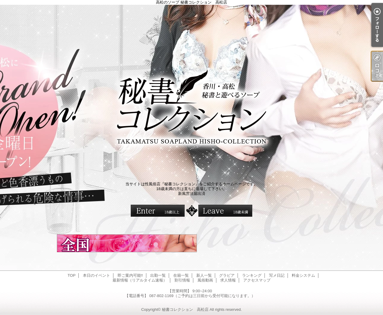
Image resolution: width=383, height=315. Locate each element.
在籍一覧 (181, 275)
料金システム (303, 275)
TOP (72, 275)
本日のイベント (96, 275)
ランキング (252, 275)
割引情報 (182, 280)
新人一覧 (204, 275)
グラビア (227, 275)
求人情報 (228, 280)
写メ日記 (277, 275)
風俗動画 (205, 280)
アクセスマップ (256, 280)
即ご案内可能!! (130, 275)
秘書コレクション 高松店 (185, 309)
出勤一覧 (158, 275)
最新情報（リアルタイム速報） (140, 280)
